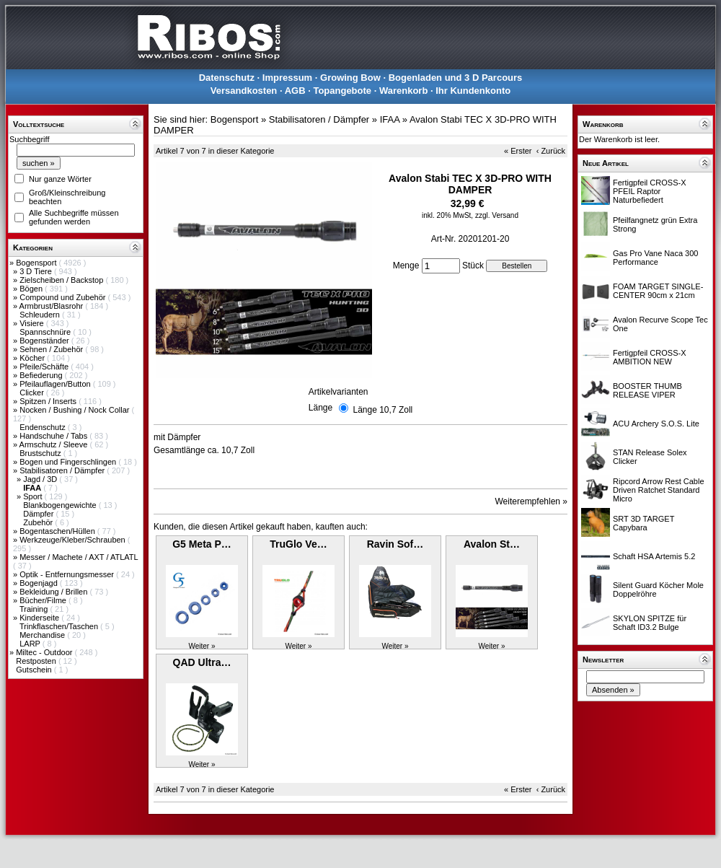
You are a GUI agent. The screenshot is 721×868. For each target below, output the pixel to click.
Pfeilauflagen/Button (56, 384)
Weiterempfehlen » (531, 501)
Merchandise (43, 635)
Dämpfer (39, 513)
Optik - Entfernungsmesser (67, 574)
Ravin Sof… (395, 544)
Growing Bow (350, 77)
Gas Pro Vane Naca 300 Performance (655, 257)
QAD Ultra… (202, 662)
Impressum (287, 77)
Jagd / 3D (41, 479)
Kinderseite (40, 617)
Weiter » (201, 646)
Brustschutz (41, 453)
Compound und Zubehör (63, 297)
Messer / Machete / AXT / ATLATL (78, 557)
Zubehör (39, 522)
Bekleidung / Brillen (54, 591)
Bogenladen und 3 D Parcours (456, 77)
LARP (31, 643)
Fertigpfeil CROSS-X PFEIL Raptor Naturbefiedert (649, 191)
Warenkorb (403, 90)
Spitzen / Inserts (49, 401)
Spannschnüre (46, 332)
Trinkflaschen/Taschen (59, 626)
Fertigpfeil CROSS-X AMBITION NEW (649, 357)
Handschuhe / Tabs (54, 435)
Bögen (32, 288)
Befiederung (41, 375)
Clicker (32, 392)
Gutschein (35, 669)
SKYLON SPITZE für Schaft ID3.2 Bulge (649, 622)
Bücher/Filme (43, 600)
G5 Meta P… (201, 544)
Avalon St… (492, 544)
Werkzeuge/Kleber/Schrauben (73, 539)
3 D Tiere (36, 271)
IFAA (389, 119)
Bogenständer (45, 340)
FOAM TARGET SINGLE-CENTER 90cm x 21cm (658, 290)
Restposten (37, 661)
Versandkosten (244, 90)
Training (34, 609)
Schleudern (40, 314)
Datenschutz (227, 77)
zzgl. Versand (496, 215)
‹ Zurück (550, 150)
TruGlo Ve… (298, 544)
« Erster (518, 150)
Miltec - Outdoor (45, 652)
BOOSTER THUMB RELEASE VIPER (647, 390)
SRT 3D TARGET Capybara (643, 523)
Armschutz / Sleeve (54, 444)
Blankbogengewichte (61, 505)
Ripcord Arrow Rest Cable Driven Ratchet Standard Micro (658, 490)
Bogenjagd (39, 583)
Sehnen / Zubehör (52, 349)
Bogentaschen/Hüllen (58, 531)
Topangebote (342, 90)
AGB (295, 90)
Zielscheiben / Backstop (62, 280)
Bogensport (37, 262)
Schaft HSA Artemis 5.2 (654, 556)
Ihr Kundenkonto (472, 90)
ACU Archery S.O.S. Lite (656, 423)
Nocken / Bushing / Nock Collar (75, 409)
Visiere (32, 323)
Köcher (33, 358)
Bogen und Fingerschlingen (68, 461)
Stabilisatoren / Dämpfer (63, 470)
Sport (33, 496)
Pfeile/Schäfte (45, 366)
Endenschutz (43, 427)
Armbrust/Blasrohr (52, 306)
